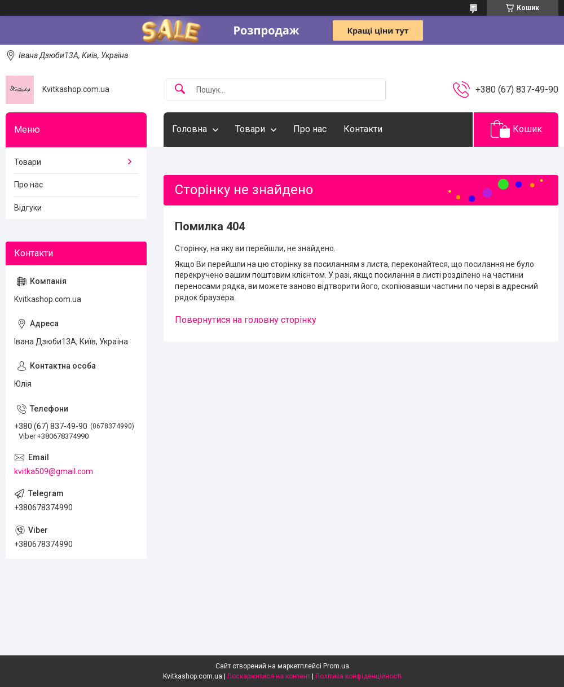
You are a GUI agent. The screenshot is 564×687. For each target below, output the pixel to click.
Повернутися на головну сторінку (245, 319)
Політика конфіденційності (358, 676)
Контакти (362, 129)
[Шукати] (180, 89)
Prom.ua (336, 666)
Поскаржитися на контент (268, 676)
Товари (250, 129)
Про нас (310, 129)
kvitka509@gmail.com (53, 471)
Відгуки (28, 207)
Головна (189, 129)
